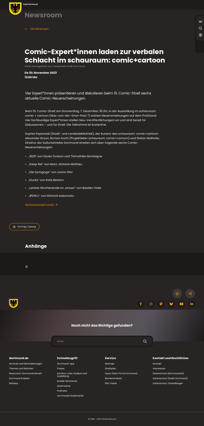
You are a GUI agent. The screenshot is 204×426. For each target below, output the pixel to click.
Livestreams (63, 386)
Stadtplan (110, 368)
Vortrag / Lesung (24, 227)
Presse (60, 368)
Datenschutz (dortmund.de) (168, 373)
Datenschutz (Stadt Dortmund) (170, 378)
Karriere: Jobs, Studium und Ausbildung (72, 375)
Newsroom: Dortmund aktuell (25, 373)
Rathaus (13, 383)
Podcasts (62, 390)
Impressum (159, 368)
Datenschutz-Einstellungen (168, 383)
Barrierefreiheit (113, 378)
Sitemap (109, 363)
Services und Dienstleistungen (25, 363)
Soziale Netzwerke (67, 381)
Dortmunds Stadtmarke (70, 395)
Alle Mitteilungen (37, 29)
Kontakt (157, 363)
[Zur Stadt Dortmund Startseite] (23, 8)
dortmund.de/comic (39, 205)
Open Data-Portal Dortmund (121, 373)
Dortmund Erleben (19, 378)
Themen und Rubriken (21, 368)
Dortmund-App (65, 363)
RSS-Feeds (111, 383)
